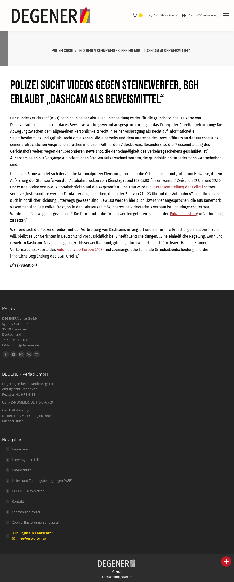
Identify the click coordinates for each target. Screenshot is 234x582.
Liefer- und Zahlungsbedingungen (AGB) (42, 480)
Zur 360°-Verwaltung (200, 15)
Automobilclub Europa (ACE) (80, 249)
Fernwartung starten (117, 577)
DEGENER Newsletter (28, 491)
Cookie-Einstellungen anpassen (35, 522)
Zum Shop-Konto (162, 15)
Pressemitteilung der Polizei (179, 187)
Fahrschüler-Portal (26, 512)
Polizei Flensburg (184, 213)
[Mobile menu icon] (226, 15)
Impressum (20, 449)
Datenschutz (21, 470)
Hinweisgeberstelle (26, 459)
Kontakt (18, 501)
